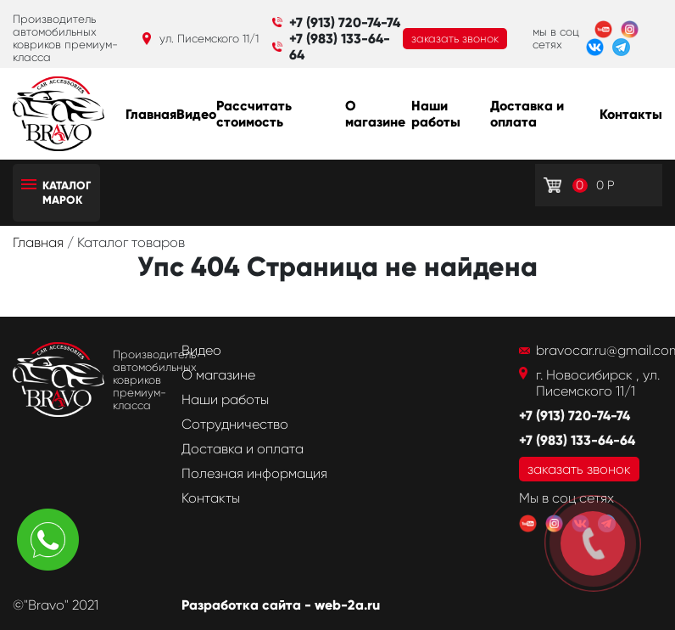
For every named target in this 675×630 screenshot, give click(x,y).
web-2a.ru (347, 605)
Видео (196, 114)
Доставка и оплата (527, 114)
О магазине (375, 114)
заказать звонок (455, 38)
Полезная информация (254, 473)
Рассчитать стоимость (254, 114)
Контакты (631, 114)
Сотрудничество (234, 424)
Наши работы (435, 114)
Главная (151, 114)
